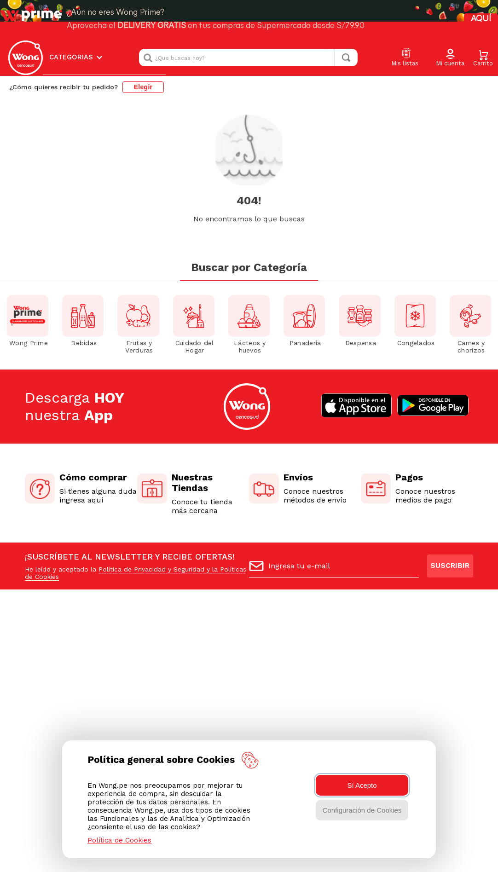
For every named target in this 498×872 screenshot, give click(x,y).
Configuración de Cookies (362, 810)
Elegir (143, 87)
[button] (450, 58)
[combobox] (248, 57)
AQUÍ (481, 19)
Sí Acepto (361, 785)
